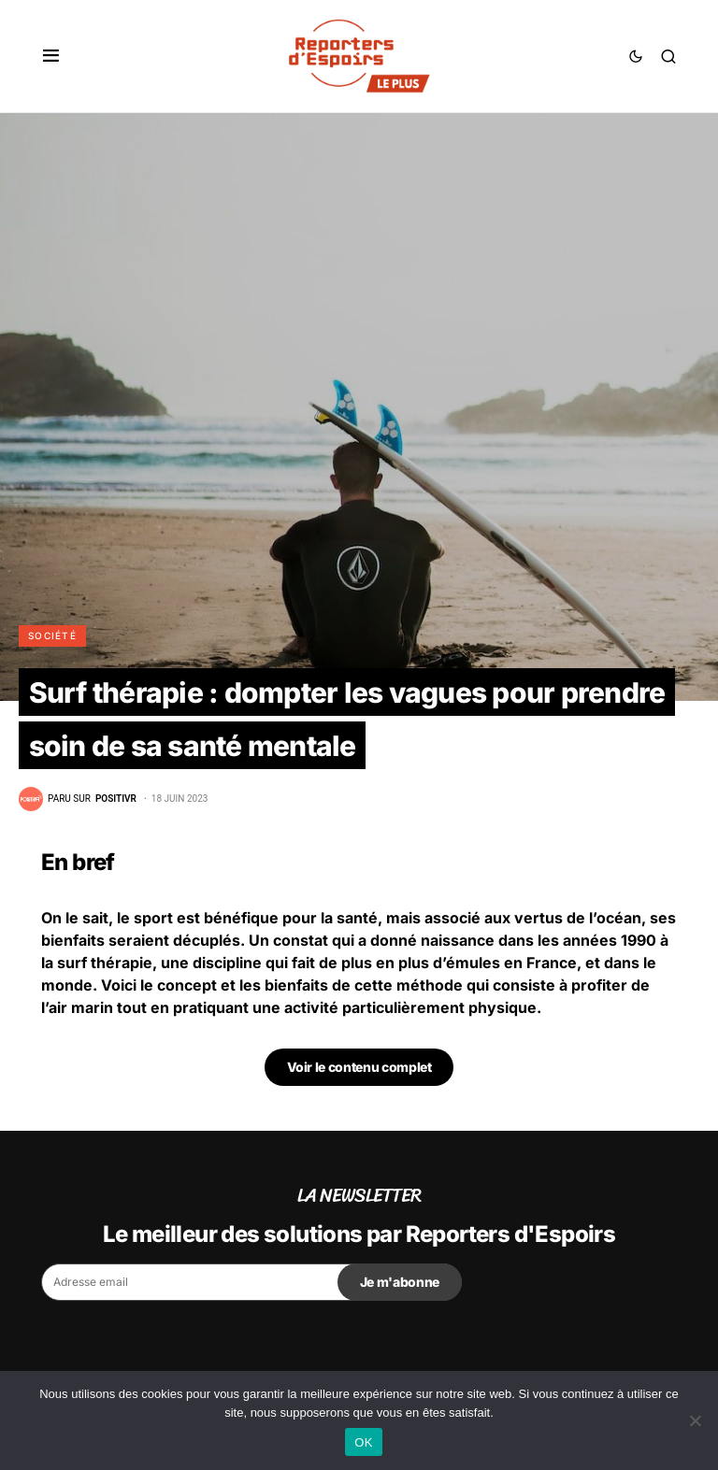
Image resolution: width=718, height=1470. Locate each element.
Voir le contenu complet (359, 1067)
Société (52, 635)
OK (363, 1442)
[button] (51, 56)
